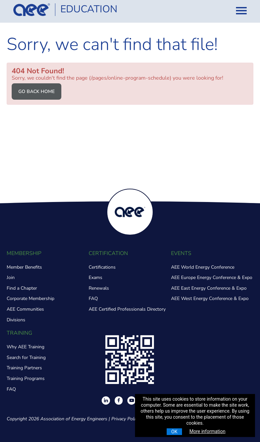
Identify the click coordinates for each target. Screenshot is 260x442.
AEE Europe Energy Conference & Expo (211, 277)
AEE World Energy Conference (202, 267)
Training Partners (24, 368)
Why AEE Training (25, 347)
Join (11, 277)
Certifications (102, 267)
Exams (95, 277)
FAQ (93, 298)
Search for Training (26, 357)
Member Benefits (24, 267)
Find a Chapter (22, 288)
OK (174, 431)
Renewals (99, 288)
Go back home (36, 91)
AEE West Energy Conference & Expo (210, 298)
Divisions (16, 320)
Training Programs (26, 378)
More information (207, 431)
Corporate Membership (30, 298)
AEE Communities (25, 309)
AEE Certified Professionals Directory (127, 309)
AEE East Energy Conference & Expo (209, 288)
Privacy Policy (125, 419)
